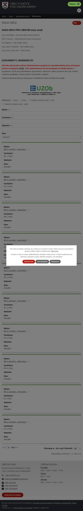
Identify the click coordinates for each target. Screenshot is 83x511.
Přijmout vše (28, 261)
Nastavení (55, 261)
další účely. (55, 251)
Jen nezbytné (42, 261)
